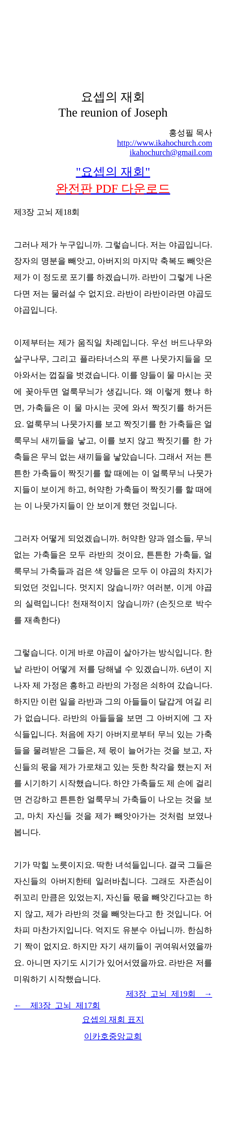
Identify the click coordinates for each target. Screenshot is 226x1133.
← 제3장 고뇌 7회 (57, 1005)
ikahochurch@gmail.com (171, 152)
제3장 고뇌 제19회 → (169, 993)
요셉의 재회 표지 (113, 1019)
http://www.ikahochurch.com (164, 142)
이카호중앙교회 (113, 1036)
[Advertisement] (113, 45)
